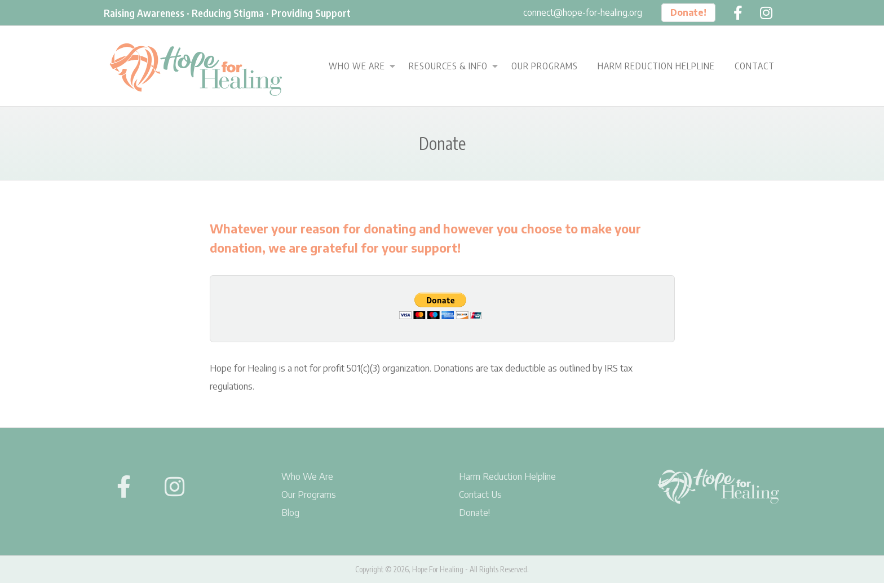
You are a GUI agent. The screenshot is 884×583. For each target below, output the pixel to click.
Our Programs (544, 66)
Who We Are (357, 66)
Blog (290, 512)
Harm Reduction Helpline (656, 66)
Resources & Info (448, 66)
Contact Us (480, 494)
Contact (755, 66)
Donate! (688, 12)
